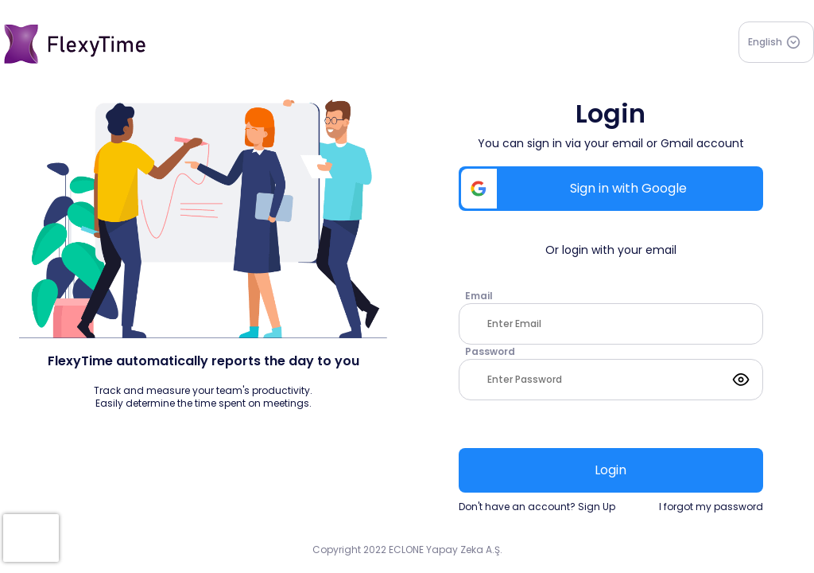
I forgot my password (711, 507)
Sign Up (596, 506)
